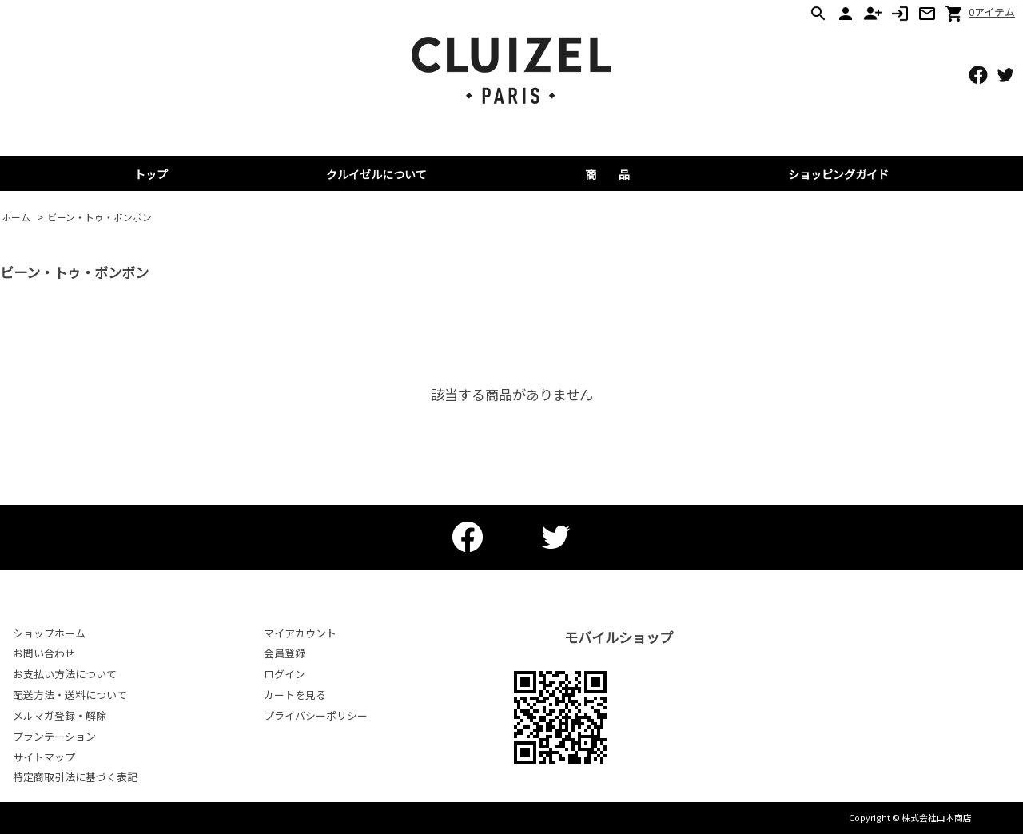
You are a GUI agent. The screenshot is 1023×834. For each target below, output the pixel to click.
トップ (151, 174)
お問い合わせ (44, 653)
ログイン (284, 673)
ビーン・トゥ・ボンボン (99, 217)
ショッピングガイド (838, 174)
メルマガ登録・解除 (59, 715)
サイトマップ (44, 756)
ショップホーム (49, 633)
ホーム (16, 217)
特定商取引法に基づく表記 (75, 776)
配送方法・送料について (70, 694)
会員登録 (284, 653)
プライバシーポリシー (316, 715)
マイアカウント (300, 633)
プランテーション (54, 736)
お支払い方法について (65, 673)
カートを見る (295, 694)
